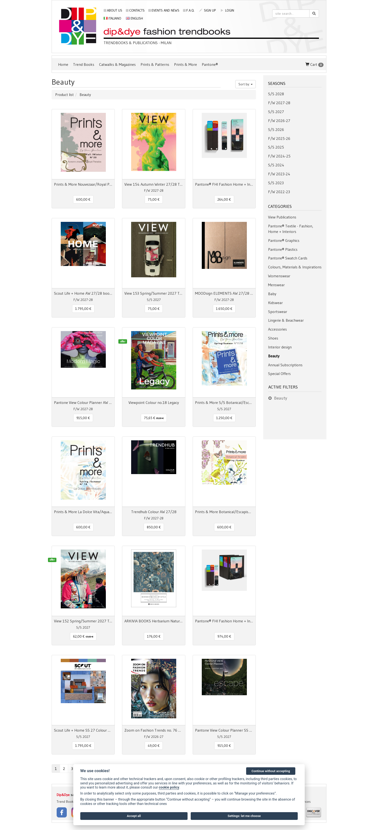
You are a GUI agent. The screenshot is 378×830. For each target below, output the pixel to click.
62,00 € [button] (83, 636)
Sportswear (277, 311)
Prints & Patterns (155, 64)
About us (113, 10)
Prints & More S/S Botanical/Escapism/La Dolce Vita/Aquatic (224, 402)
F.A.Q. (189, 10)
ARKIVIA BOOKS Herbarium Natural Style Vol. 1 (153, 621)
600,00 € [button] (83, 199)
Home (63, 64)
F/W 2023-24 (279, 173)
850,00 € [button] (154, 527)
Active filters (283, 387)
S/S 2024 (276, 165)
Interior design (280, 347)
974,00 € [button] (224, 636)
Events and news (163, 10)
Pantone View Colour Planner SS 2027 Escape (224, 730)
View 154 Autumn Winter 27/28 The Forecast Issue (153, 184)
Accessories (277, 329)
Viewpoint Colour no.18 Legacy (153, 402)
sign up (207, 10)
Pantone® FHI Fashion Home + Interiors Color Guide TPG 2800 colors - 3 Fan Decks (224, 184)
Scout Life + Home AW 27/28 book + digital (83, 293)
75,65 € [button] (154, 418)
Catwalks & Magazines (117, 64)
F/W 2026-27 (279, 120)
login (227, 10)
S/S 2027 (276, 111)
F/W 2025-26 (279, 138)
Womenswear (279, 275)
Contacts (135, 10)
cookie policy (169, 787)
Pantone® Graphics (283, 240)
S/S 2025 (276, 147)
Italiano (112, 18)
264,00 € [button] (224, 199)
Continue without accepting (270, 771)
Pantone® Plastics (282, 249)
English (134, 18)
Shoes (273, 338)
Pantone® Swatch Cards (287, 258)
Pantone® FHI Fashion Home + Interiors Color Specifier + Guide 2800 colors (224, 621)
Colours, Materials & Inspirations (295, 267)
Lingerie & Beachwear (286, 320)
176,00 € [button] (154, 636)
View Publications (282, 217)
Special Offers (279, 373)
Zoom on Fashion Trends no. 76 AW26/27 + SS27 (153, 730)
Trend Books (83, 64)
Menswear (276, 284)
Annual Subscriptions (285, 364)
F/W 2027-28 (279, 102)
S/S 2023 (276, 182)
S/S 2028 (276, 93)
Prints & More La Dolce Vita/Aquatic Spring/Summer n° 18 (83, 511)
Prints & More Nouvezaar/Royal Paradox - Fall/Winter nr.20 (83, 184)
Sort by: (245, 84)
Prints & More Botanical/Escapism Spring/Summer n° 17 (224, 511)
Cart (314, 64)
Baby (272, 293)
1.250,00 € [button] (224, 418)
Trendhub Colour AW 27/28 (153, 511)
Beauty (273, 356)
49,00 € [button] (154, 745)
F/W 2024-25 (279, 156)
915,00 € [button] (83, 418)
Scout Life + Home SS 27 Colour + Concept (83, 730)
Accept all (134, 816)
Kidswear (275, 302)
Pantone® (210, 64)
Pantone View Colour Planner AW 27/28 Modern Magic (83, 402)
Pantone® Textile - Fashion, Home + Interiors (290, 229)
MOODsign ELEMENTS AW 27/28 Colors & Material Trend (224, 293)
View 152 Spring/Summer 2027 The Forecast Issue (83, 621)
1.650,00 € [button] (224, 308)
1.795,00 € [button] (83, 308)
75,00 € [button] (154, 199)
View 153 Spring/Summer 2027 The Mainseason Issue (153, 293)
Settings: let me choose (244, 816)
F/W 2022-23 (279, 191)
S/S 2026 (276, 129)
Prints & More (185, 64)
